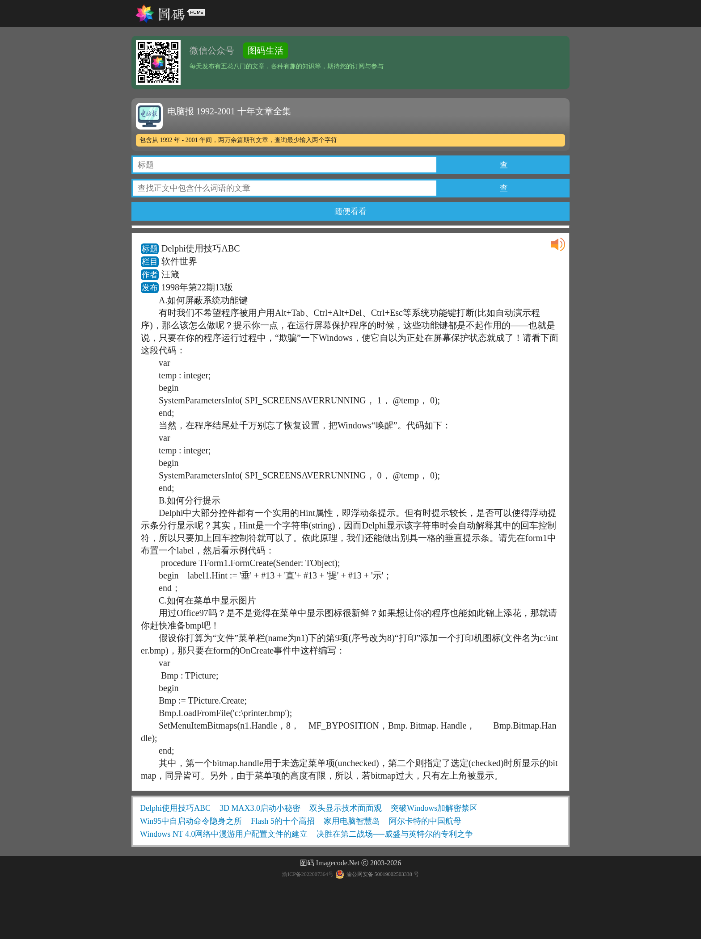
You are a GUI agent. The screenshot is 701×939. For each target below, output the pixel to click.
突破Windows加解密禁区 (434, 808)
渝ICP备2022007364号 (308, 874)
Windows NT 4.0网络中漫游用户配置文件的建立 (224, 834)
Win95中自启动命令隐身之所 (191, 821)
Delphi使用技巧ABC (175, 808)
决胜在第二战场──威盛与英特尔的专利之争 (395, 834)
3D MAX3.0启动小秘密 (260, 808)
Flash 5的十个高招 (283, 821)
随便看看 (350, 211)
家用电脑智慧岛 (352, 821)
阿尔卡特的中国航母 (425, 821)
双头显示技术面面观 (345, 808)
